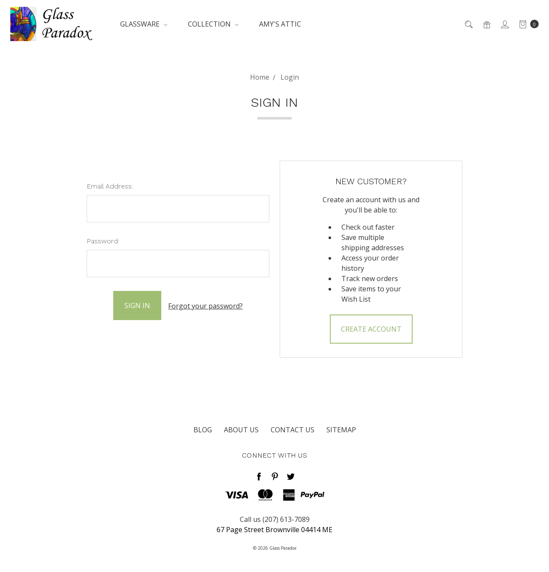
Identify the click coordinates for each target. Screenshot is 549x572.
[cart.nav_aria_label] (526, 24)
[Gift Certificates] (486, 24)
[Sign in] (504, 24)
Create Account (371, 329)
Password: (103, 241)
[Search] (468, 24)
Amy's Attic (280, 24)
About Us (241, 429)
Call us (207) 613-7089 (275, 519)
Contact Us (292, 429)
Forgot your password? (205, 305)
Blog (202, 429)
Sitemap (341, 429)
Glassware (143, 24)
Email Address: (110, 186)
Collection (213, 24)
